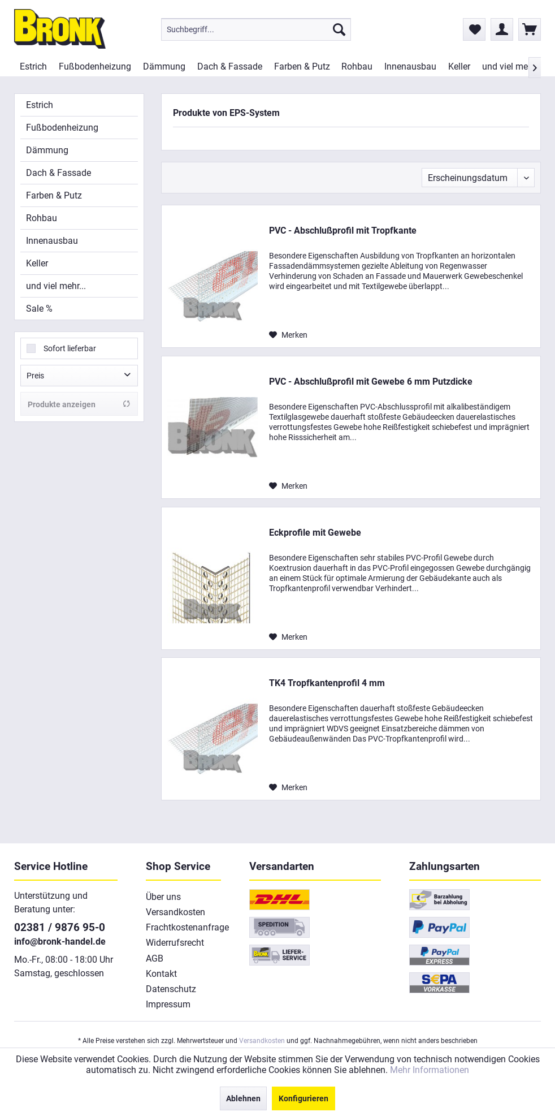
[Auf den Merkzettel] (288, 335)
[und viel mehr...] (512, 66)
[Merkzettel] (474, 29)
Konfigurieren (303, 1098)
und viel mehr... (56, 286)
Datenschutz (171, 989)
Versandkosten (175, 912)
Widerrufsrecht (175, 942)
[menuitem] (256, 29)
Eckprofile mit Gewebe (315, 532)
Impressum (168, 1004)
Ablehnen (243, 1098)
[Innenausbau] (411, 66)
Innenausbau (52, 240)
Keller (37, 263)
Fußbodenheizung (62, 127)
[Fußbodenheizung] (95, 66)
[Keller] (459, 66)
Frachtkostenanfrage (183, 927)
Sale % (39, 308)
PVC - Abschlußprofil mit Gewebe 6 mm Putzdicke (370, 381)
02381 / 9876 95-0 (59, 927)
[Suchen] (339, 29)
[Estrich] (33, 66)
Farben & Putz (54, 195)
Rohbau (41, 218)
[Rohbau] (357, 66)
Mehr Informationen (429, 1070)
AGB (154, 958)
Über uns (163, 896)
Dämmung (47, 150)
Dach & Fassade (58, 172)
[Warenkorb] (529, 29)
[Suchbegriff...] (256, 29)
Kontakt (161, 973)
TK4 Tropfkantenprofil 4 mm (327, 683)
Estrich (39, 105)
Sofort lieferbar (70, 348)
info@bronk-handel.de (60, 941)
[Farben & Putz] (302, 66)
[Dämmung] (164, 66)
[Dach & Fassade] (229, 66)
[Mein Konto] (502, 29)
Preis (35, 375)
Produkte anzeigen (79, 404)
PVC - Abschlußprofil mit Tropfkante (343, 230)
